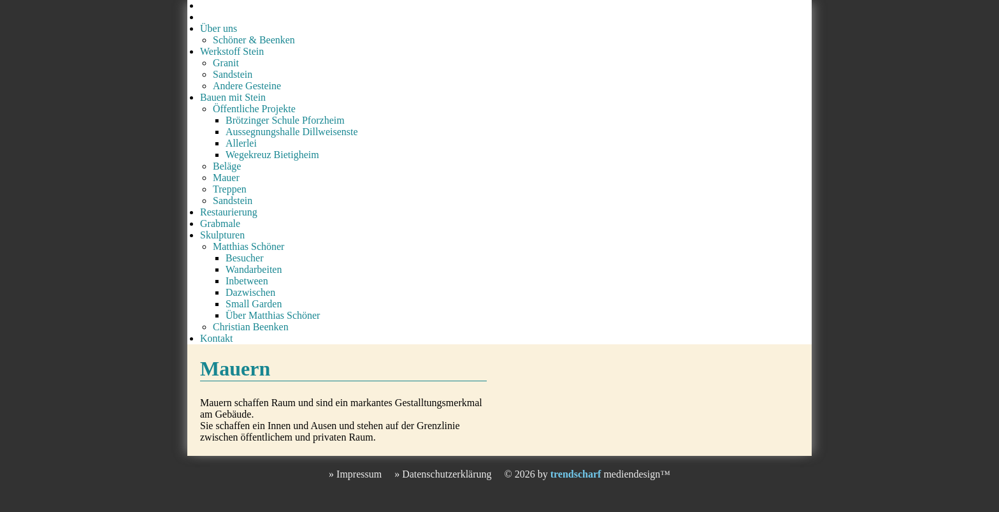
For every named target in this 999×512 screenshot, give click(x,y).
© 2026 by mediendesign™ (587, 474)
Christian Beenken (251, 326)
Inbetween (247, 280)
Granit (226, 62)
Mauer (226, 177)
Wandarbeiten (254, 269)
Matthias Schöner (248, 246)
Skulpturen (222, 235)
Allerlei (241, 143)
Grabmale (220, 223)
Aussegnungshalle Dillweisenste (292, 131)
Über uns (218, 28)
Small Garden (254, 303)
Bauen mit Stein (233, 97)
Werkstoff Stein (232, 51)
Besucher (245, 257)
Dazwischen (250, 292)
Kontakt (216, 338)
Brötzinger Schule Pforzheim (285, 120)
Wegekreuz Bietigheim (272, 154)
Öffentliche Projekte (254, 108)
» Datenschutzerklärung (442, 474)
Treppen (230, 189)
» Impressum (355, 474)
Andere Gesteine (247, 85)
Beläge (227, 166)
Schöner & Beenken (254, 39)
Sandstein (232, 74)
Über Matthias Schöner (273, 315)
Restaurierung (228, 212)
